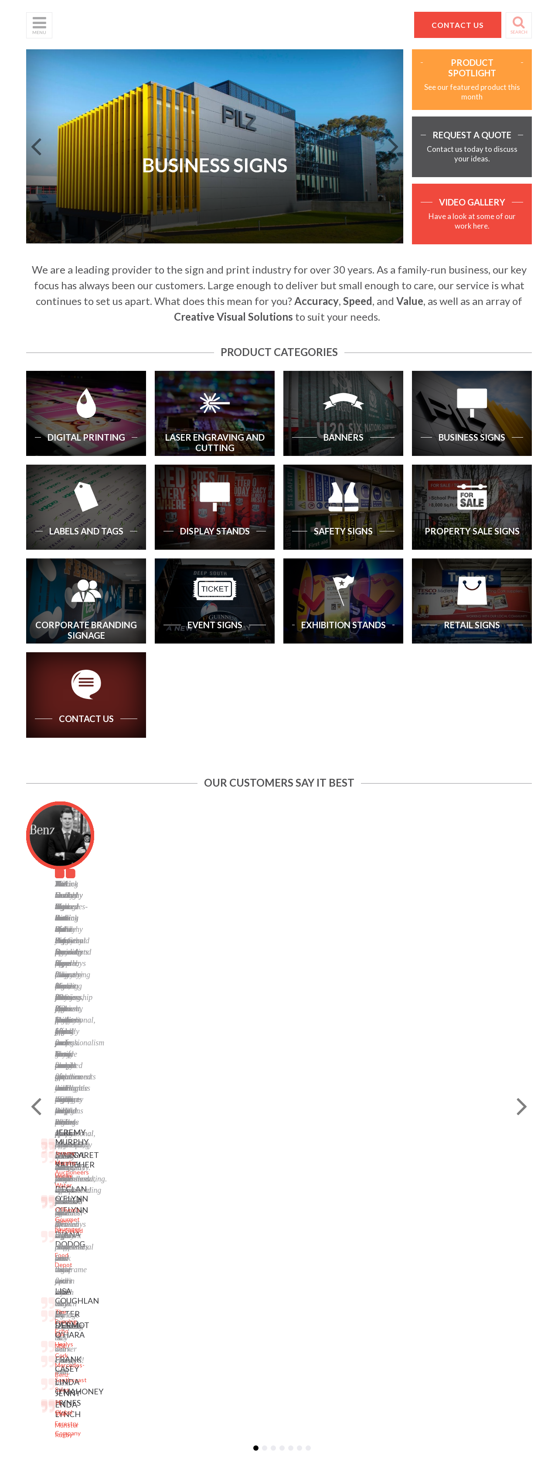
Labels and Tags (133, 1204)
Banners (123, 1193)
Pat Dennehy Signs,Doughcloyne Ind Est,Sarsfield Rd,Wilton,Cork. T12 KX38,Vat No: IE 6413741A (451, 1179)
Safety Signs (129, 1225)
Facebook (210, 1207)
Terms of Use (215, 1174)
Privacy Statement (222, 1164)
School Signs (43, 1229)
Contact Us (42, 1207)
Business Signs (132, 1182)
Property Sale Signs (138, 1236)
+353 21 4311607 (447, 1224)
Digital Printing (132, 1153)
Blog (203, 1196)
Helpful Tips (42, 1196)
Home (34, 1153)
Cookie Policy (215, 1185)
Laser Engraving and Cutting (139, 1167)
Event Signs (128, 1266)
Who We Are (43, 1164)
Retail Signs (128, 1287)
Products (38, 1185)
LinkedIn (209, 1218)
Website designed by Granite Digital (328, 1346)
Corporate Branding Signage (139, 1251)
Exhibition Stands (136, 1277)
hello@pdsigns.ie (447, 1234)
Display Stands (132, 1215)
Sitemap (208, 1153)
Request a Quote (50, 1218)
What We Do (43, 1174)
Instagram (211, 1229)
